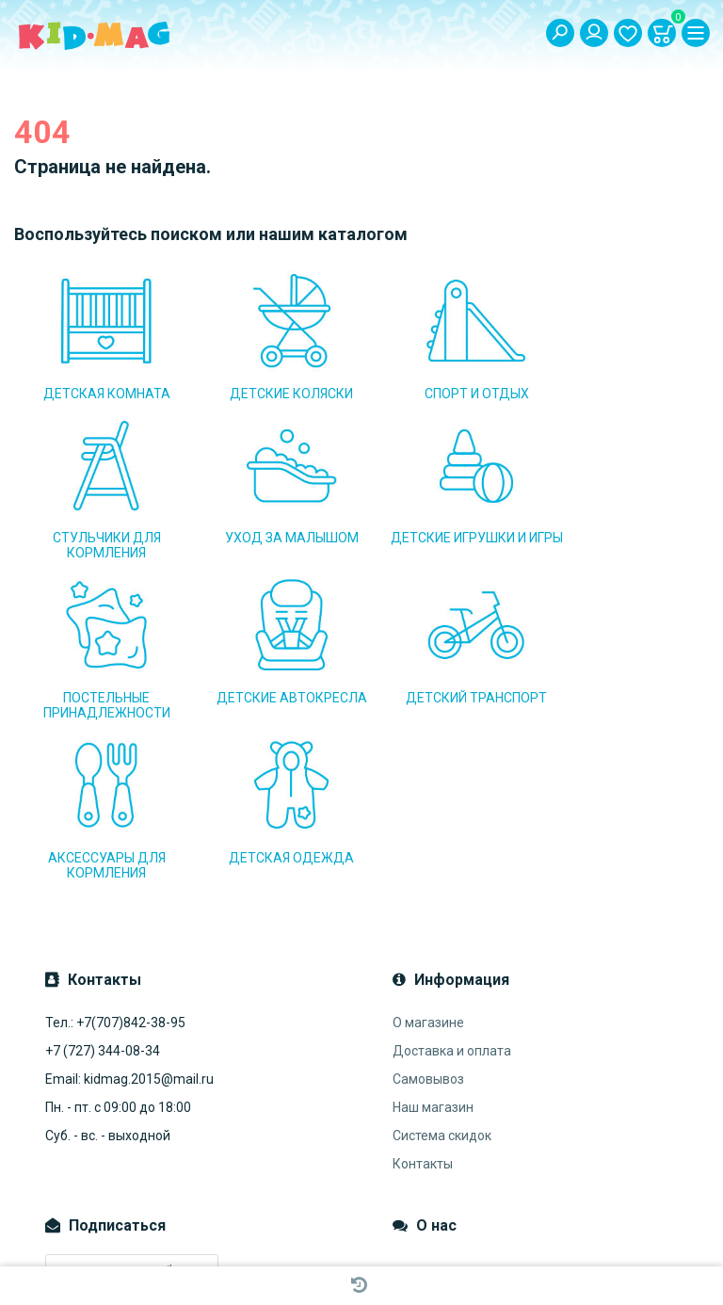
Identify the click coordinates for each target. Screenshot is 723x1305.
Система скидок (442, 975)
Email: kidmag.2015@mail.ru (129, 918)
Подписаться (104, 1147)
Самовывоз (428, 918)
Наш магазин (433, 947)
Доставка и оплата (452, 890)
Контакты (423, 1003)
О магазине (428, 862)
